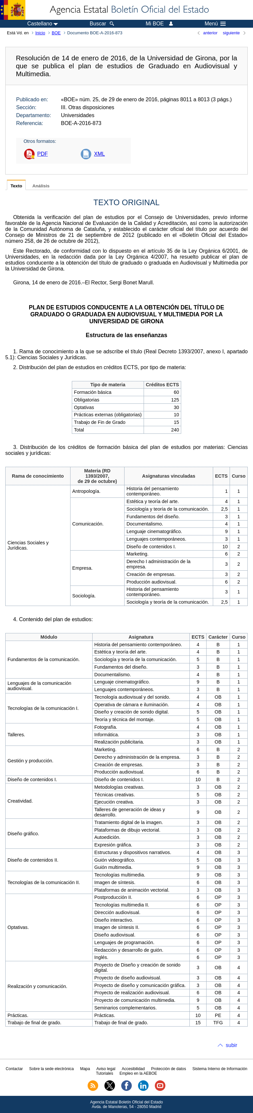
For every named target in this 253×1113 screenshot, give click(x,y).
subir (231, 1045)
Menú (215, 23)
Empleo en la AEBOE (138, 1073)
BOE (56, 32)
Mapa (85, 1068)
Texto (16, 185)
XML (99, 154)
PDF (42, 154)
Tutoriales (104, 1073)
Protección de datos (168, 1068)
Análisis (40, 185)
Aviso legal (105, 1068)
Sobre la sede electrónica (51, 1068)
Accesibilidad (133, 1068)
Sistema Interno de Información (219, 1068)
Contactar (14, 1068)
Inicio (40, 32)
